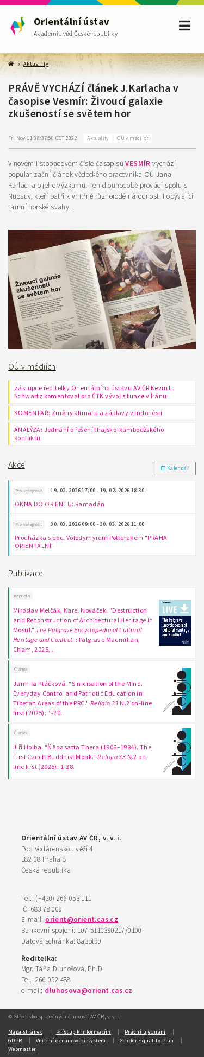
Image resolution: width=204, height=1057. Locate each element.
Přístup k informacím (83, 1031)
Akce (16, 465)
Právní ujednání (145, 1031)
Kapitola (22, 595)
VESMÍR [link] (137, 163)
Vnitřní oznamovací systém (71, 1040)
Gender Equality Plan (147, 1040)
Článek (20, 669)
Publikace (25, 573)
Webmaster (22, 1049)
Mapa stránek (25, 1031)
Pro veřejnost (29, 490)
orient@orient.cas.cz (81, 919)
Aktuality (35, 64)
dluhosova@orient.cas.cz (88, 990)
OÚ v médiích (32, 366)
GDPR (15, 1040)
